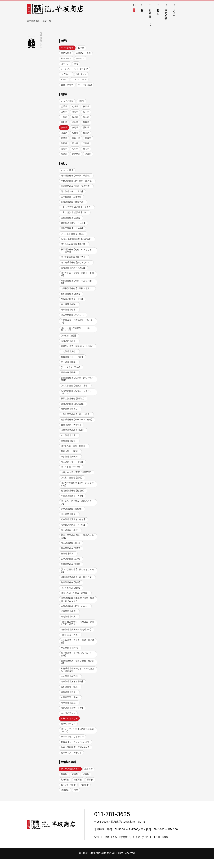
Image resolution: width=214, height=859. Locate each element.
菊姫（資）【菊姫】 (70, 451)
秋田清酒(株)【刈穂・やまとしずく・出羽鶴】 (76, 250)
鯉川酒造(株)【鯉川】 (71, 294)
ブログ (173, 11)
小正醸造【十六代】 (70, 648)
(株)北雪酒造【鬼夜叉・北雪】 (75, 386)
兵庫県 (86, 133)
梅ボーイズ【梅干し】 (71, 753)
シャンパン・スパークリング (74, 69)
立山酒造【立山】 (69, 435)
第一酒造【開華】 (69, 362)
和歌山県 (76, 138)
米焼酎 (86, 774)
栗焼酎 (90, 780)
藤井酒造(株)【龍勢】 (71, 548)
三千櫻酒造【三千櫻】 (71, 197)
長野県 (86, 122)
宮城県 (75, 106)
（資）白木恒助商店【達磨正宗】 (76, 472)
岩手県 (64, 106)
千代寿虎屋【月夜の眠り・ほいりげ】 (76, 321)
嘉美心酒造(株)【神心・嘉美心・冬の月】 (77, 536)
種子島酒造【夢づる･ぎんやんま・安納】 (77, 654)
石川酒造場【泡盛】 (70, 687)
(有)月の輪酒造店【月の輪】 (74, 244)
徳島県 (64, 148)
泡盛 (76, 790)
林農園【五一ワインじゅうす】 (75, 742)
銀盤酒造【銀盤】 (69, 441)
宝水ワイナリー (68, 724)
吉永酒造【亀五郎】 (70, 676)
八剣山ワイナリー (69, 719)
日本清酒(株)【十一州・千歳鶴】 (76, 175)
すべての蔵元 (67, 170)
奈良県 (64, 138)
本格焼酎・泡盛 (83, 53)
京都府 (75, 133)
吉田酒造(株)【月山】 (71, 543)
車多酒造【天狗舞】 (70, 457)
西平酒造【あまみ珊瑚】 (72, 682)
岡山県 (75, 143)
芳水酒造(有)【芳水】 (71, 559)
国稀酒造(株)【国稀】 (71, 218)
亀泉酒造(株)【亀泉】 (71, 583)
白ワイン (65, 64)
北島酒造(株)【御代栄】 (72, 509)
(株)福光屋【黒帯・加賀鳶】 (74, 446)
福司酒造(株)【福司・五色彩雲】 (76, 186)
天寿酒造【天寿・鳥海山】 (73, 268)
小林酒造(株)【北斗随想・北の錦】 (77, 181)
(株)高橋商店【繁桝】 (71, 588)
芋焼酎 (64, 774)
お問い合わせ (166, 13)
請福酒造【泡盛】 (69, 692)
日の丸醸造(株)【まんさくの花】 (76, 262)
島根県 (64, 143)
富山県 (86, 117)
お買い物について (150, 16)
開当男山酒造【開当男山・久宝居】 (77, 346)
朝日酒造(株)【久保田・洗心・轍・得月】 (77, 379)
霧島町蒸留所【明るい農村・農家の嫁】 (77, 662)
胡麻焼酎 (65, 780)
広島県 (86, 143)
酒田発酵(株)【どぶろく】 (73, 315)
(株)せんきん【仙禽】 (71, 367)
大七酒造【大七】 (69, 351)
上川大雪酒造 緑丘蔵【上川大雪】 (77, 207)
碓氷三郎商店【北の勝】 (72, 228)
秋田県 (86, 106)
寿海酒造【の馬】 (69, 617)
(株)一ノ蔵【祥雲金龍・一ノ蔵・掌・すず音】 (76, 329)
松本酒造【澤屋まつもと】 (73, 520)
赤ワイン (80, 58)
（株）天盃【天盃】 (70, 635)
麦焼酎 (75, 774)
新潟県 (75, 117)
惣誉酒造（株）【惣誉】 (72, 357)
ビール (64, 79)
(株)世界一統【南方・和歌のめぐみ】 (76, 502)
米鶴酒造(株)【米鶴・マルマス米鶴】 (76, 282)
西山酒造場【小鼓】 (70, 530)
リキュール (66, 58)
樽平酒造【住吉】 (69, 310)
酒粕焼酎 (78, 780)
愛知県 (86, 127)
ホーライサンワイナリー (72, 737)
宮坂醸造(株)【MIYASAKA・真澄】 (77, 420)
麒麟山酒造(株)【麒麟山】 (73, 399)
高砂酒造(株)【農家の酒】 (73, 202)
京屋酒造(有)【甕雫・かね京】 (75, 606)
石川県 (64, 122)
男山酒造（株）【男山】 (72, 191)
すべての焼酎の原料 (70, 769)
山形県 (64, 112)
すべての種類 (67, 48)
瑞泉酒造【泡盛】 (69, 703)
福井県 (75, 122)
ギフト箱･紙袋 (85, 85)
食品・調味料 (67, 85)
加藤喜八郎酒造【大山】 (72, 299)
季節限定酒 (66, 53)
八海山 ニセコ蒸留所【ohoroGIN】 (77, 239)
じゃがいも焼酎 (68, 785)
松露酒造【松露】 (69, 611)
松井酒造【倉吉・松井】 (72, 708)
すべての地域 (67, 101)
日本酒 (81, 48)
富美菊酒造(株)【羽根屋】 (73, 430)
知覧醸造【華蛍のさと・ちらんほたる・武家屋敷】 (77, 670)
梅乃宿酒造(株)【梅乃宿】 (73, 491)
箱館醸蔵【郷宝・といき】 (73, 223)
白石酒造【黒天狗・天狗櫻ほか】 (76, 630)
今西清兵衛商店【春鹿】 (72, 496)
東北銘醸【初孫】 (69, 304)
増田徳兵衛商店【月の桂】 (73, 525)
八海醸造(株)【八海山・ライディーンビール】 (77, 392)
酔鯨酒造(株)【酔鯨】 (71, 564)
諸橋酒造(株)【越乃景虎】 (73, 404)
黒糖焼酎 (88, 769)
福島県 (75, 112)
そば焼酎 (84, 785)
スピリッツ (81, 74)
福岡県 (86, 148)
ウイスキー (66, 74)
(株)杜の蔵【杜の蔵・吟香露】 (75, 593)
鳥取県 (88, 138)
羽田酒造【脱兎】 (69, 514)
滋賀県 (64, 133)
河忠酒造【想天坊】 (70, 409)
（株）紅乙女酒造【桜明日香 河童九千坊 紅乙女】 (77, 623)
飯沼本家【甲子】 (69, 372)
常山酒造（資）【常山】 (72, 462)
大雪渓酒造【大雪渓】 (71, 425)
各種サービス (158, 11)
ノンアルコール (79, 79)
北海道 (81, 101)
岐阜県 (64, 127)
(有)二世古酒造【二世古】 (73, 234)
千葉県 (64, 117)
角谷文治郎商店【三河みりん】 (75, 747)
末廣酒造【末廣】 (69, 341)
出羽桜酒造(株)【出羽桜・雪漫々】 (77, 288)
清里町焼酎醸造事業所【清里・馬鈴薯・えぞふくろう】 (77, 599)
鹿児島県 (76, 154)
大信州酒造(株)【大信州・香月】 (76, 414)
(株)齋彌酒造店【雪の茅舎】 (74, 257)
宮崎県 (64, 154)
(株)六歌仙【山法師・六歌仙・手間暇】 (77, 274)
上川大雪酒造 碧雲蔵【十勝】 (75, 212)
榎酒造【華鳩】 (68, 554)
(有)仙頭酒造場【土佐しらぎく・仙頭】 (77, 570)
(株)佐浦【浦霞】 (69, 336)
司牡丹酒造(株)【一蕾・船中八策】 (77, 577)
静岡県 (75, 127)
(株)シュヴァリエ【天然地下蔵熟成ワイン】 (77, 730)
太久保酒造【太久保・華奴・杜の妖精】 (77, 641)
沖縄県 (88, 154)
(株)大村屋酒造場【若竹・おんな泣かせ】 (77, 484)
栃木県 (86, 112)
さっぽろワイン (68, 713)
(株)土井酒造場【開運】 (72, 478)
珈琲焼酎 (65, 790)
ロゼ (76, 64)
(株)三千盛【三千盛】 (71, 467)
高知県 (75, 148)
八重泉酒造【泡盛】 (70, 697)
